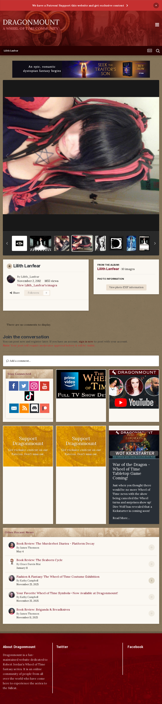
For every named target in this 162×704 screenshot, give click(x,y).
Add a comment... (18, 360)
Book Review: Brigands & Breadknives (43, 609)
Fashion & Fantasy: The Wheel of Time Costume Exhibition (57, 576)
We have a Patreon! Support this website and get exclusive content (78, 5)
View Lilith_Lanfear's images (37, 285)
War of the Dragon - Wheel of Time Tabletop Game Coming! (131, 471)
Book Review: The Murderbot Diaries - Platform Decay (55, 543)
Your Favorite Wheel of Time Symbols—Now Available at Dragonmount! (67, 593)
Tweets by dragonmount (73, 653)
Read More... (121, 518)
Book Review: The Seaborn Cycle (39, 560)
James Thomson (29, 547)
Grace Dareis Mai (30, 564)
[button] (7, 243)
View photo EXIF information (126, 287)
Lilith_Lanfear (30, 276)
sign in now (86, 341)
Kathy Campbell (29, 580)
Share (15, 292)
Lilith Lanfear (108, 269)
